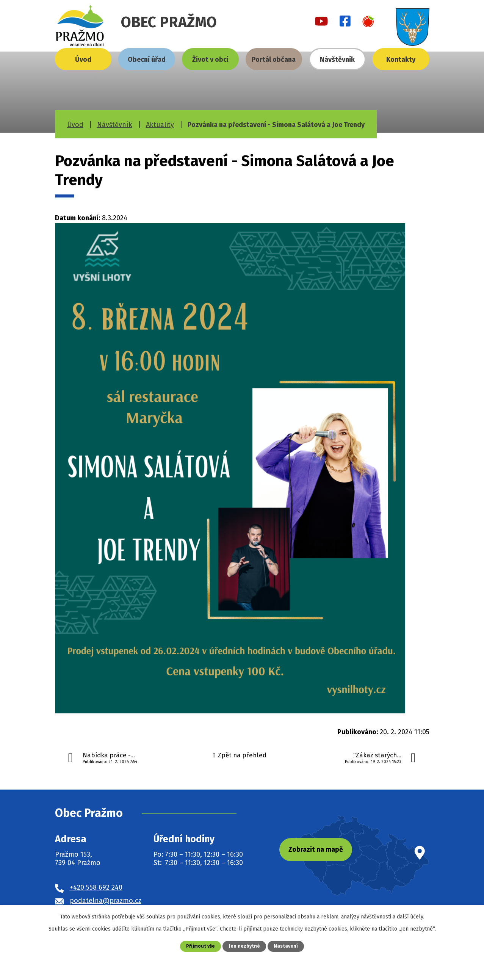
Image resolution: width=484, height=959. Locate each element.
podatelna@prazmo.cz (105, 900)
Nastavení (286, 946)
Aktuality (160, 125)
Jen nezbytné (245, 946)
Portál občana (274, 59)
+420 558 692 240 (96, 887)
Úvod (83, 59)
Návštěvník (337, 59)
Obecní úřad (147, 59)
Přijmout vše (200, 946)
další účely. (410, 917)
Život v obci (210, 59)
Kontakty (400, 59)
